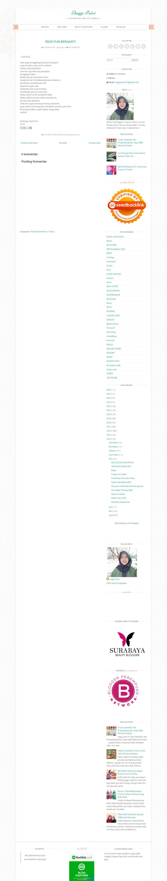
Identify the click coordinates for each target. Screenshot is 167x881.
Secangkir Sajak (72, 135)
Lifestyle (110, 319)
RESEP (110, 357)
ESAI (109, 270)
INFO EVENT (112, 286)
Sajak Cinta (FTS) (118, 498)
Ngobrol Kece (113, 323)
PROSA (110, 344)
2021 (109, 410)
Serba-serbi (112, 369)
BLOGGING (112, 245)
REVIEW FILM (113, 361)
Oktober (113, 450)
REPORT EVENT (114, 348)
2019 (109, 418)
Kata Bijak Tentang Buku (122, 490)
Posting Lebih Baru (29, 143)
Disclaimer (62, 27)
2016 (109, 430)
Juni (111, 507)
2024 (109, 398)
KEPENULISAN (113, 294)
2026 (109, 390)
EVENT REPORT (114, 274)
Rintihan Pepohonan (120, 502)
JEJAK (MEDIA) (113, 290)
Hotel (109, 282)
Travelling (121, 27)
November (114, 446)
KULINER (111, 311)
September (114, 454)
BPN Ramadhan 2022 (116, 249)
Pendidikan (112, 336)
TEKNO (110, 373)
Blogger (135, 523)
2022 (109, 406)
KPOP (109, 307)
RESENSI (111, 353)
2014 (109, 439)
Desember (113, 442)
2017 (109, 426)
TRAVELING (112, 377)
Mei (111, 511)
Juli (110, 459)
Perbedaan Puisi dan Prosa (123, 478)
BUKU (109, 253)
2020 (109, 414)
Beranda (45, 27)
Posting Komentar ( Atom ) (42, 231)
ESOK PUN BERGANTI (60, 41)
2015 (109, 435)
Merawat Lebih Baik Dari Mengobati (127, 486)
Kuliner (104, 27)
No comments (74, 47)
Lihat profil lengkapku (117, 583)
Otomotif (111, 328)
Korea (109, 303)
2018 (109, 422)
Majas (113, 470)
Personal (110, 340)
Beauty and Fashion (83, 27)
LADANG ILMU (113, 315)
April (111, 515)
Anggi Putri (83, 12)
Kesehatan (111, 299)
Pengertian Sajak (118, 474)
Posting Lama (94, 143)
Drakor (110, 265)
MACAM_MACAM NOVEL (122, 462)
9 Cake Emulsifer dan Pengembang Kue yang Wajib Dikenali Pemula (130, 142)
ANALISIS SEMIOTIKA (121, 466)
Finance (110, 278)
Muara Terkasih (118, 494)
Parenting (111, 332)
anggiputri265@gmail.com (127, 82)
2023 (109, 402)
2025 (109, 394)
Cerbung (110, 257)
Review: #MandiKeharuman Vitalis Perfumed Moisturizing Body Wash (131, 794)
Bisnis (109, 241)
